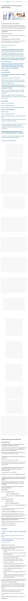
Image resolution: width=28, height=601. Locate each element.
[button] (1, 1)
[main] (14, 6)
